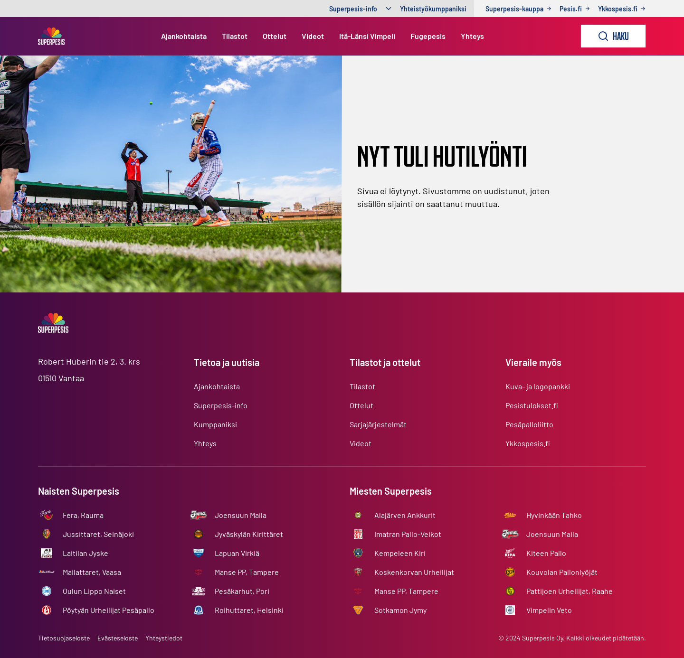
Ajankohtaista (184, 35)
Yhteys (472, 35)
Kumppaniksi (215, 424)
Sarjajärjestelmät (378, 424)
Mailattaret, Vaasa (92, 571)
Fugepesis (428, 35)
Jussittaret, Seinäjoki (98, 533)
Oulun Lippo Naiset (94, 590)
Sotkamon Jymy (400, 609)
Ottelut (274, 35)
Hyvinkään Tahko (554, 514)
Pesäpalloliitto (529, 424)
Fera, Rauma (83, 514)
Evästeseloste (117, 638)
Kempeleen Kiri (400, 552)
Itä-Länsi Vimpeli (367, 35)
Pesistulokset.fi (531, 405)
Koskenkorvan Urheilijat (414, 571)
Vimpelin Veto (549, 609)
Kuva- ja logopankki (537, 386)
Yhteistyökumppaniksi (433, 9)
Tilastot (234, 35)
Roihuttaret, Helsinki (249, 609)
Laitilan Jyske (85, 552)
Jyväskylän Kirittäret (249, 533)
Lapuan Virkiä (237, 552)
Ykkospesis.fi (527, 443)
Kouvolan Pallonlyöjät (562, 571)
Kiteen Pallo (546, 552)
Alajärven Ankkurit (405, 514)
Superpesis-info (353, 9)
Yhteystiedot (163, 638)
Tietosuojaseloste (64, 638)
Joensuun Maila (240, 514)
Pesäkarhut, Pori (242, 590)
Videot (313, 35)
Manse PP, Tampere (247, 571)
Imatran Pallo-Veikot (407, 533)
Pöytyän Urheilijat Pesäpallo (108, 609)
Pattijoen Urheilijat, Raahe (569, 590)
